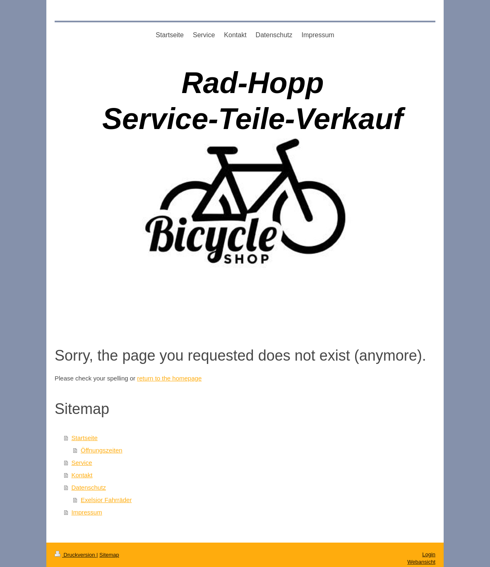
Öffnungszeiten (101, 450)
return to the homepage (169, 378)
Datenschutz (89, 487)
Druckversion (75, 555)
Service (82, 462)
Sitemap (109, 555)
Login (428, 554)
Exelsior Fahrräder (106, 499)
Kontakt (82, 474)
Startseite (85, 437)
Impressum (87, 512)
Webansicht (421, 562)
